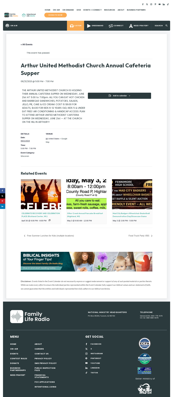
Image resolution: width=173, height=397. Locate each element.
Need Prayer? (17, 375)
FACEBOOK (96, 344)
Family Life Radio (39, 16)
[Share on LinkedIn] (2, 206)
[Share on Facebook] (2, 190)
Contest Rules (18, 358)
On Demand (68, 10)
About (121, 10)
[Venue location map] (84, 146)
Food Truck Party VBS (139, 236)
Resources (109, 10)
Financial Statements (42, 376)
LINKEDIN (95, 368)
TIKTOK (94, 373)
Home (47, 10)
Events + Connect (92, 10)
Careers (39, 349)
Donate (14, 363)
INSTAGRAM (97, 354)
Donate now (55, 15)
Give (79, 10)
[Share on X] (2, 195)
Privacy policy (43, 358)
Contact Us (42, 353)
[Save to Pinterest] (2, 201)
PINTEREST (96, 358)
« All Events (27, 44)
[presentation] (41, 194)
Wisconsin (25, 156)
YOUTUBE (95, 363)
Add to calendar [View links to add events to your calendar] (120, 96)
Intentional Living (45, 387)
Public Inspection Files (45, 369)
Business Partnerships (18, 369)
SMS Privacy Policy (46, 363)
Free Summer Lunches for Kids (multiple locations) (50, 236)
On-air (14, 349)
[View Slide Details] (86, 261)
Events (14, 353)
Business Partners (136, 10)
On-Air (56, 10)
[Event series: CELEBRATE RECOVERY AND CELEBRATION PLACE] (49, 220)
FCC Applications (45, 382)
